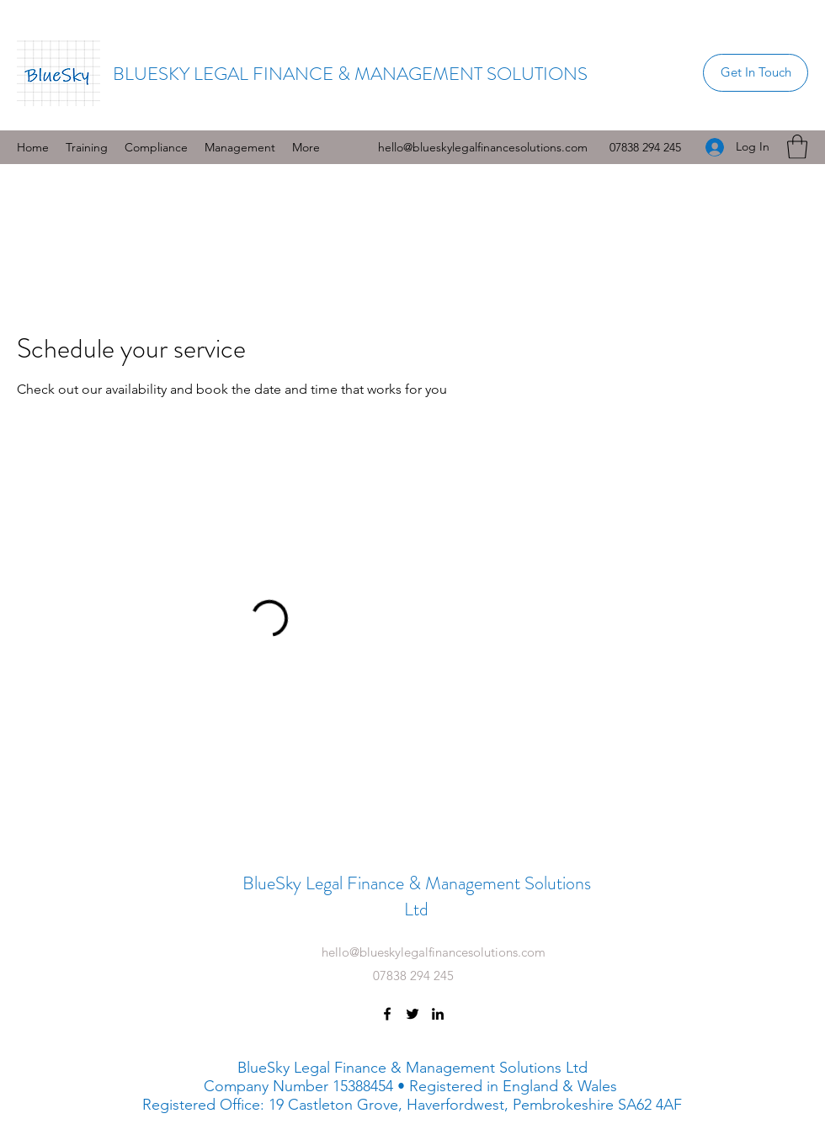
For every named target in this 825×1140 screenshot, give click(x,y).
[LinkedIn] (437, 1013)
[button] (156, 147)
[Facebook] (387, 1013)
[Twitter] (412, 1013)
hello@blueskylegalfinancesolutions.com (483, 147)
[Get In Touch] (755, 73)
